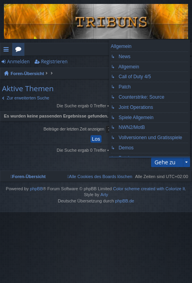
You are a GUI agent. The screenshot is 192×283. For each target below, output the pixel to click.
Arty (104, 194)
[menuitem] (99, 176)
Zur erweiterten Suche (28, 98)
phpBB (36, 188)
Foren (19, 51)
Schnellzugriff (7, 51)
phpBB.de (124, 200)
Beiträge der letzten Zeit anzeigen (95, 129)
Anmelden (18, 61)
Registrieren (54, 61)
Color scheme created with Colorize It (149, 188)
